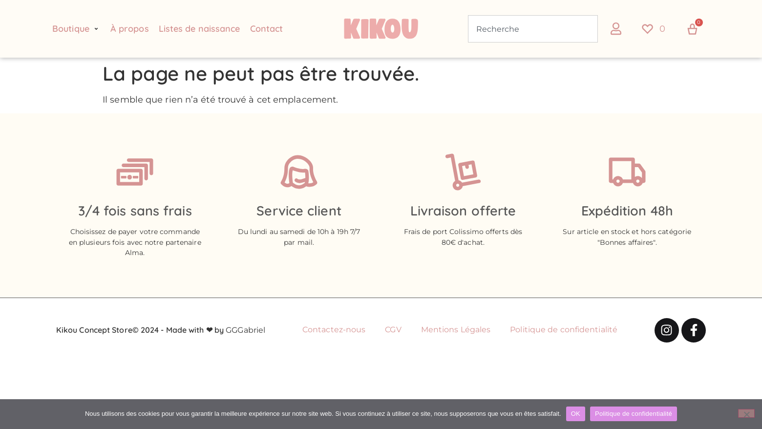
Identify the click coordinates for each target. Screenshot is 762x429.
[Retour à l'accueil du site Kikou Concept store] (380, 29)
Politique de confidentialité (563, 329)
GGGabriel (245, 330)
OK (575, 413)
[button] (76, 29)
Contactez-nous (333, 329)
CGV (393, 329)
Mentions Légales (456, 329)
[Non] (746, 413)
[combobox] (533, 29)
